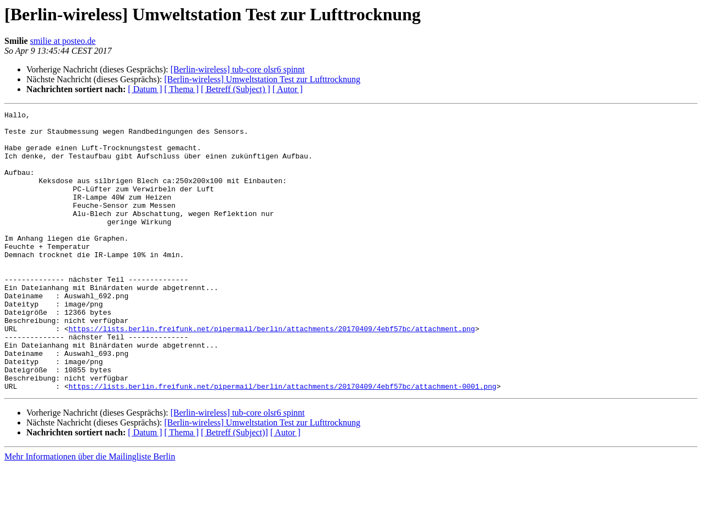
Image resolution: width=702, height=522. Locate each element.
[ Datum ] (145, 89)
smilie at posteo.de (63, 41)
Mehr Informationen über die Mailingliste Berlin (89, 512)
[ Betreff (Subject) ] (235, 89)
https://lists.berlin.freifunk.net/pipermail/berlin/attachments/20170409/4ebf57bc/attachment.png (272, 373)
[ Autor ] (288, 89)
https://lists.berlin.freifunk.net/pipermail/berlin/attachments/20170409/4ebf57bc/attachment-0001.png (282, 442)
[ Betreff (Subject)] (234, 488)
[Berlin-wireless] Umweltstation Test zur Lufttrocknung (262, 79)
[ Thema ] (182, 89)
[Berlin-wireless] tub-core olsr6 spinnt (238, 69)
